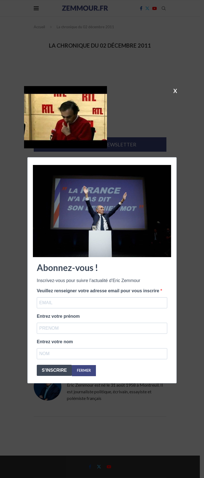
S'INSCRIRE (54, 370)
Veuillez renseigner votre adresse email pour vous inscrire (98, 290)
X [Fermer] (175, 90)
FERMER (84, 370)
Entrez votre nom (55, 341)
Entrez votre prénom (58, 316)
